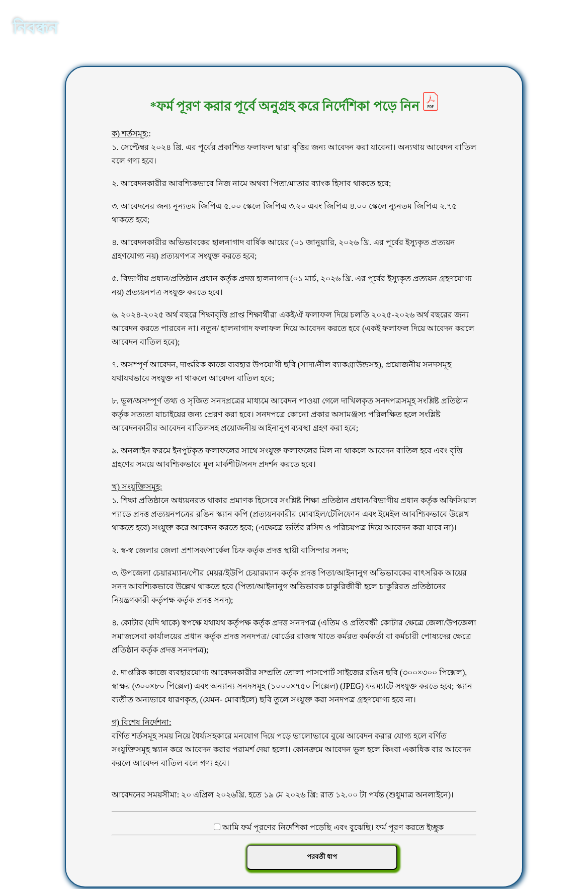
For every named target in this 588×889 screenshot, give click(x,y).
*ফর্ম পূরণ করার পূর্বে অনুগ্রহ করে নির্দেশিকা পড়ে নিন (294, 106)
